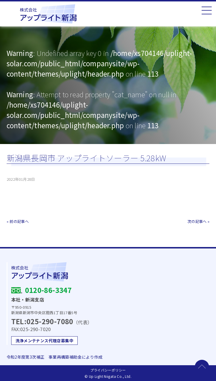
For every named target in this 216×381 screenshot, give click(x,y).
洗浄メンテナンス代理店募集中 (44, 340)
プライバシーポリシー (108, 370)
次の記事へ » (199, 221)
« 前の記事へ (18, 221)
